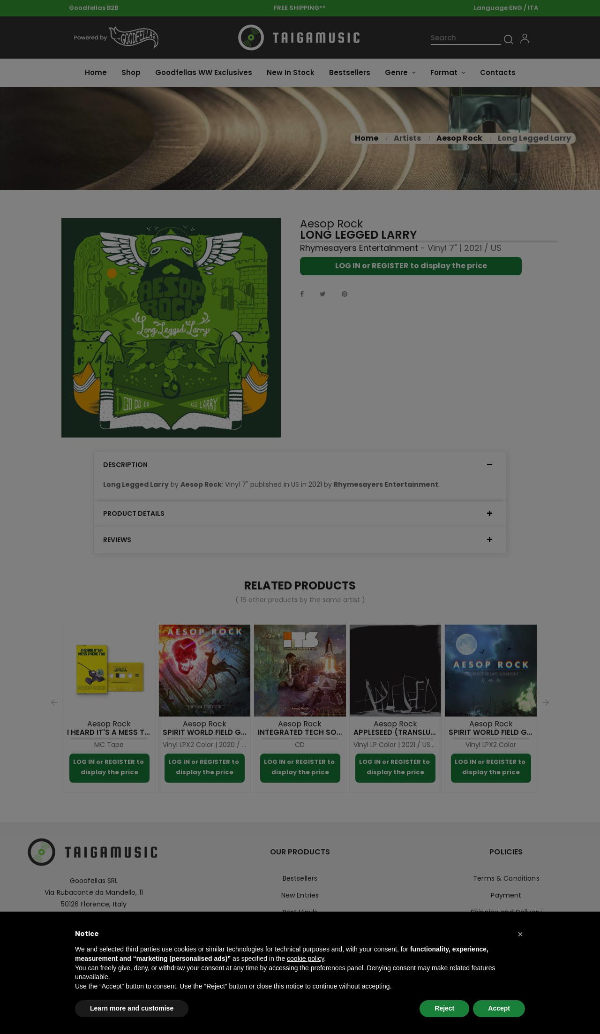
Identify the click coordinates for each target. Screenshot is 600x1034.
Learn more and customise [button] (131, 1008)
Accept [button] (499, 1008)
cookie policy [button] (305, 958)
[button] (520, 934)
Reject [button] (444, 1008)
